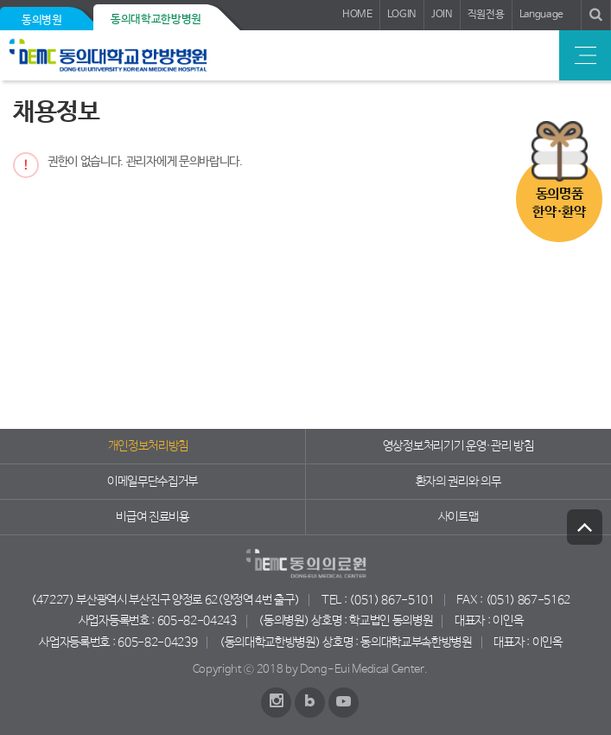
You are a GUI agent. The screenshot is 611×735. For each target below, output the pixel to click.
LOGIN (402, 15)
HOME (357, 15)
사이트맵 (458, 517)
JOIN (442, 15)
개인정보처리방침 (148, 446)
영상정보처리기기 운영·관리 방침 (458, 446)
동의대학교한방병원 (156, 19)
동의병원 (42, 20)
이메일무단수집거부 (152, 482)
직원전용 (486, 15)
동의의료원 (132, 55)
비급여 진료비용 (152, 517)
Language (541, 15)
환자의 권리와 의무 (458, 482)
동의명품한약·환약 (558, 203)
